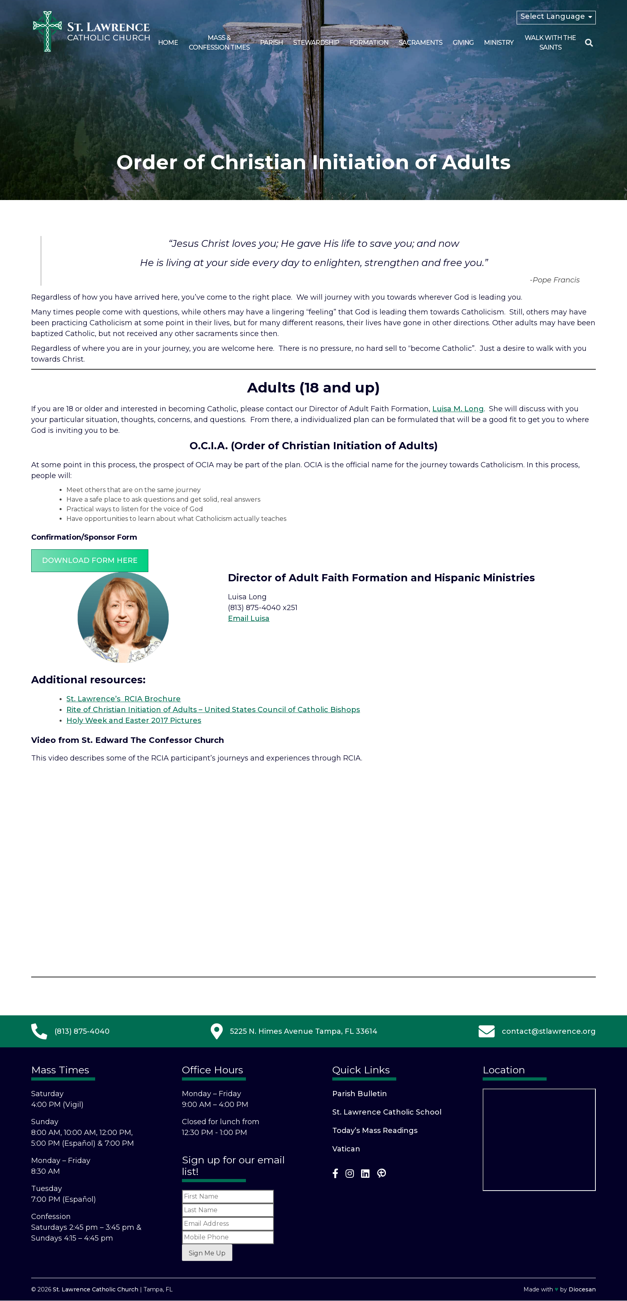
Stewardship (316, 42)
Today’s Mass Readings (374, 1130)
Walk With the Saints (550, 42)
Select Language (553, 16)
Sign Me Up (207, 1253)
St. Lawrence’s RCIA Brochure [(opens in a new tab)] (123, 699)
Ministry (498, 42)
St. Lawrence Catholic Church (95, 1289)
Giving (463, 42)
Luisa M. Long (458, 408)
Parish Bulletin (359, 1093)
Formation (368, 42)
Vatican (346, 1149)
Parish (271, 42)
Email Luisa (249, 618)
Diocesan (582, 1289)
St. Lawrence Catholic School (386, 1112)
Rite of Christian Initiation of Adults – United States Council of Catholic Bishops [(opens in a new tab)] (213, 709)
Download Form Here (90, 560)
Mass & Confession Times (219, 42)
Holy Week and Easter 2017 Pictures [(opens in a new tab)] (133, 720)
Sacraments (420, 42)
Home (168, 42)
